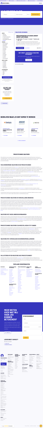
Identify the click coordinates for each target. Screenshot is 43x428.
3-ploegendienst (29, 274)
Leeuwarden (20, 285)
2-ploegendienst (29, 272)
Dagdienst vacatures (3, 378)
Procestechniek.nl (20, 257)
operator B (9, 170)
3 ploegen (4, 62)
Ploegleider (2, 272)
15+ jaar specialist (4, 0)
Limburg (4, 51)
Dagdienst (4, 66)
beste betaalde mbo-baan (21, 218)
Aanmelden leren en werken (24, 365)
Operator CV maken (3, 411)
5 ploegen (4, 65)
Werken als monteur (3, 401)
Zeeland (4, 53)
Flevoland (4, 49)
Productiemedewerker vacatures (3, 376)
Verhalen (9, 376)
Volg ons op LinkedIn (39, 363)
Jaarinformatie (31, 363)
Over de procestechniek (3, 383)
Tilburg (10, 294)
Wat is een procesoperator (3, 385)
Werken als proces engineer (3, 407)
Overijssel (4, 48)
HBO (3, 73)
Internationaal (5, 58)
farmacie (24, 207)
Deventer (19, 278)
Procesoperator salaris (3, 396)
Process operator (3, 419)
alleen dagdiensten (29, 271)
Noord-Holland (5, 46)
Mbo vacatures (10, 359)
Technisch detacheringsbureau (39, 368)
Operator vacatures (3, 375)
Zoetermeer (20, 292)
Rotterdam (11, 293)
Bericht (25, 330)
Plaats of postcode (19, 14)
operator (16, 167)
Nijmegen (19, 287)
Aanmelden (7, 332)
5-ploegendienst (29, 276)
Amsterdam (11, 286)
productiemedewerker (35, 176)
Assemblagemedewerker (7, 39)
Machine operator (4, 273)
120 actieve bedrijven (32, 0)
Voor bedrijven (31, 357)
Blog (8, 375)
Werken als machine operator (3, 405)
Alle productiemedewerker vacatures (21, 270)
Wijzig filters (4, 103)
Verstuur (25, 337)
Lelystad (19, 286)
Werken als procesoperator (3, 387)
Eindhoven (19, 279)
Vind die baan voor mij (3, 410)
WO (3, 74)
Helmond (10, 290)
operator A (5, 170)
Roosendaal (11, 292)
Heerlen (19, 283)
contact (29, 250)
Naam (25, 318)
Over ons (2, 370)
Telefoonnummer (27, 326)
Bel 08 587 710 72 (3, 368)
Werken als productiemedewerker (3, 403)
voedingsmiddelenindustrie (34, 207)
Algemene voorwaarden (33, 425)
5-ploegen (20, 233)
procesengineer (21, 188)
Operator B (2, 392)
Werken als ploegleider (3, 404)
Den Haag (19, 276)
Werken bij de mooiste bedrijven (10, 358)
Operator (4, 34)
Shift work (2, 420)
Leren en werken (31, 358)
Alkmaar (19, 272)
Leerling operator (6, 38)
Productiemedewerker (6, 36)
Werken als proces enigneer (10, 373)
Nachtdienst (5, 67)
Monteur (2, 271)
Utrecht (4, 50)
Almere (19, 273)
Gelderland (5, 45)
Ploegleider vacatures (3, 377)
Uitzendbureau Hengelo (38, 365)
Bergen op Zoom (12, 287)
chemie (22, 207)
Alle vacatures (2, 374)
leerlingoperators (31, 171)
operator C (13, 170)
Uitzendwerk (2, 414)
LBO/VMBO (5, 70)
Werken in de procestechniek (31, 360)
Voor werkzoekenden (32, 356)
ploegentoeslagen (14, 221)
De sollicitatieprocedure (3, 413)
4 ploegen (4, 63)
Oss (9, 291)
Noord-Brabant (5, 43)
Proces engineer (3, 274)
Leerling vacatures (38, 271)
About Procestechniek (3, 418)
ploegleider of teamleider (25, 179)
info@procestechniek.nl (4, 365)
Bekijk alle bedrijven (21, 140)
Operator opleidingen (3, 397)
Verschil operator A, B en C (3, 395)
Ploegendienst (2, 384)
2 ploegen (4, 61)
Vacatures (3, 364)
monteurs (27, 183)
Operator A (2, 391)
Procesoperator (3, 268)
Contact (2, 371)
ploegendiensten (32, 228)
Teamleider (5, 35)
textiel (28, 207)
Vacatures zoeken (35, 14)
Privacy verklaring (27, 425)
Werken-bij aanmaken (25, 371)
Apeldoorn (19, 275)
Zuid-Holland (5, 44)
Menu (40, 3)
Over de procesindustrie (3, 400)
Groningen (4, 54)
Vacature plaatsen (24, 370)
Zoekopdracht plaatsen (24, 369)
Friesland (4, 55)
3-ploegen (9, 232)
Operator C (2, 393)
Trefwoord (5, 14)
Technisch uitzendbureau (38, 366)
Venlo (19, 290)
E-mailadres (26, 322)
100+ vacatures (12, 0)
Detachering (2, 415)
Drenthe (4, 56)
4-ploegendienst (29, 275)
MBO (3, 72)
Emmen (10, 289)
